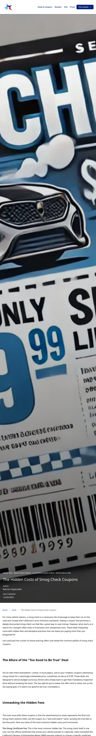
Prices (72, 7)
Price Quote (85, 7)
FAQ (65, 7)
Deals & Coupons (45, 7)
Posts (14, 610)
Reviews (58, 7)
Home (5, 610)
